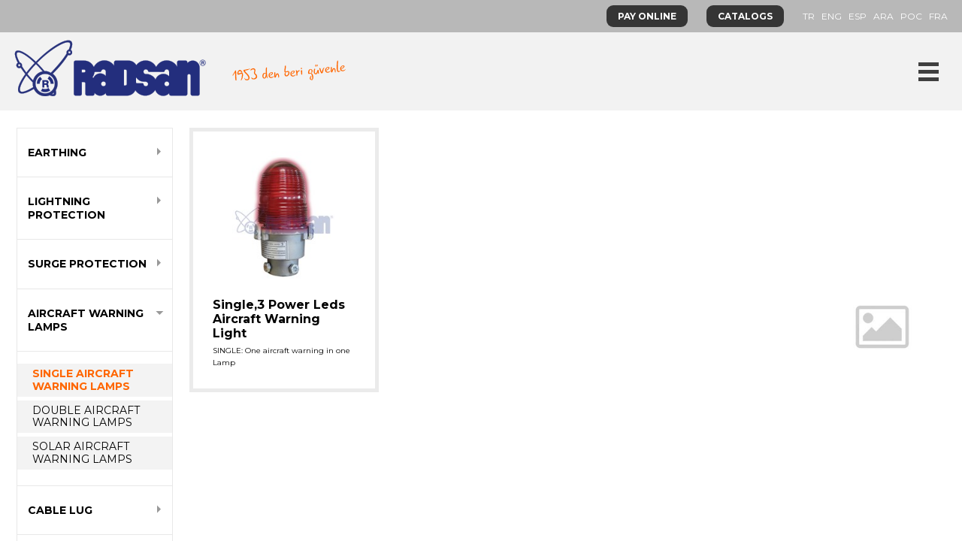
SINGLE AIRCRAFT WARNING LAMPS (83, 380)
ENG (831, 16)
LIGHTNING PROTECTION (66, 208)
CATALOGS (745, 16)
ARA (883, 16)
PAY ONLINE (647, 16)
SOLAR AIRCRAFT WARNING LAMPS (82, 453)
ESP (858, 16)
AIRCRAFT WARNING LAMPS (86, 320)
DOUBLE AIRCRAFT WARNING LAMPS (86, 416)
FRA (938, 16)
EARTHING (57, 152)
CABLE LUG (60, 510)
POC (911, 16)
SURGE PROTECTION (87, 263)
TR (809, 16)
